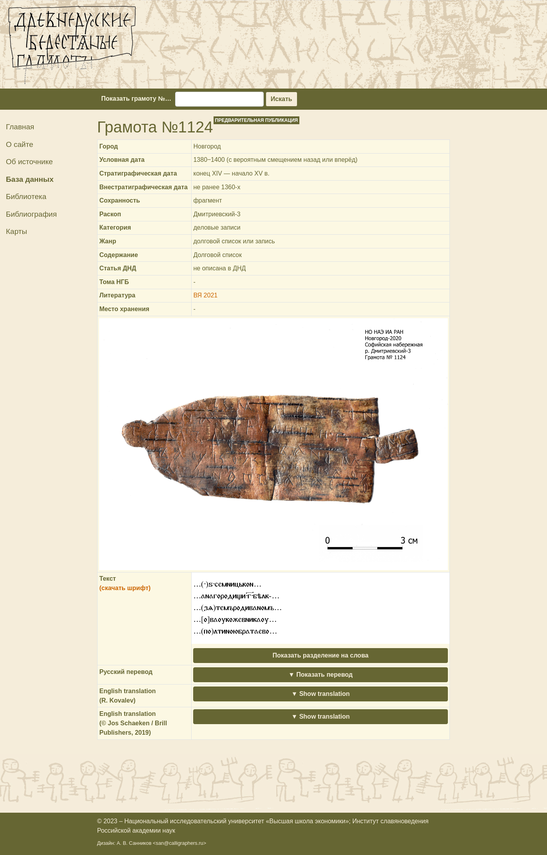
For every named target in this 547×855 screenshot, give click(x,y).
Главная (20, 127)
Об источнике (29, 162)
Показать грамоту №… (136, 98)
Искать (281, 99)
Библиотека (26, 196)
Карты (16, 231)
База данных (30, 179)
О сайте (19, 144)
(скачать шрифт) (124, 588)
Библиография (31, 214)
